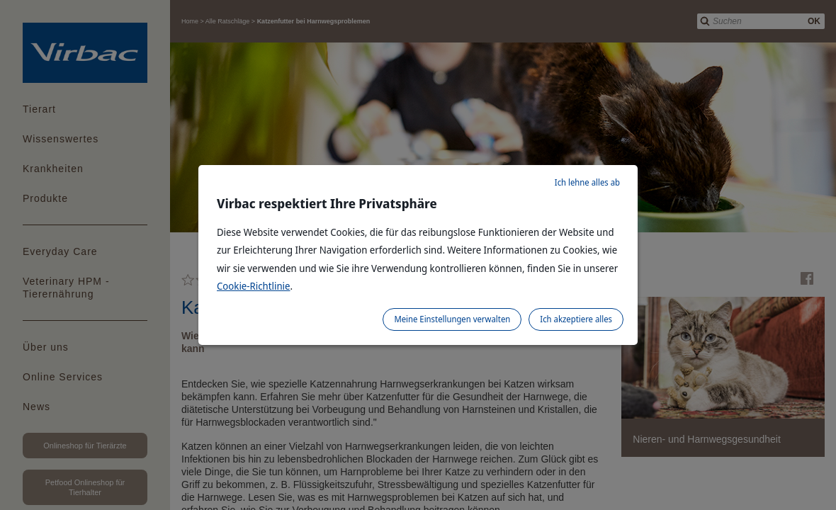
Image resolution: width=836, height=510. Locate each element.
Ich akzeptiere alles (576, 319)
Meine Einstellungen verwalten (452, 319)
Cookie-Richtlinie (253, 286)
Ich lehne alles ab (587, 182)
